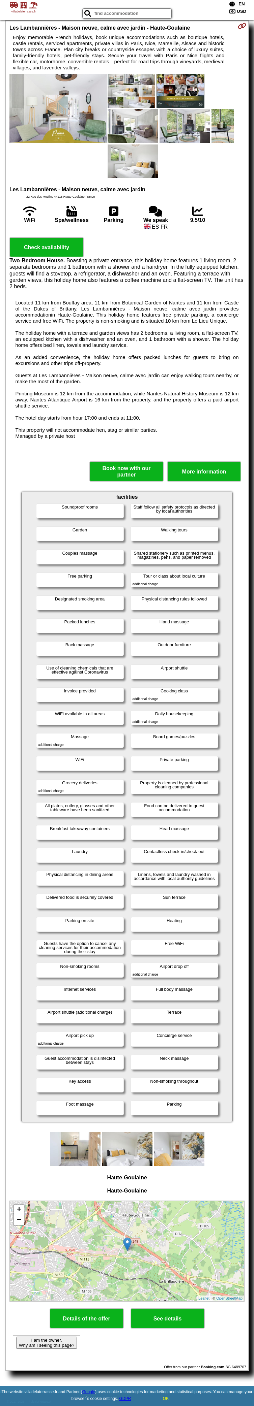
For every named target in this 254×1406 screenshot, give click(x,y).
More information (204, 472)
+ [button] (19, 1210)
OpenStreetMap (229, 1298)
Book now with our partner (126, 471)
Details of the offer (86, 1318)
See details (167, 1318)
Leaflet (203, 1298)
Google (88, 1391)
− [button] (19, 1220)
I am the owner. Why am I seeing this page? (46, 1343)
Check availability (46, 247)
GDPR (125, 1398)
